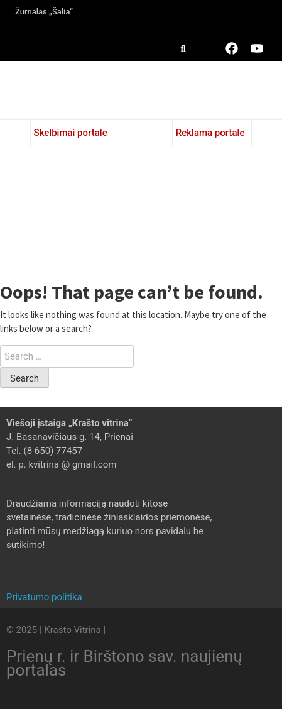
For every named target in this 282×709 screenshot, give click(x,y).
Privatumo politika (44, 597)
